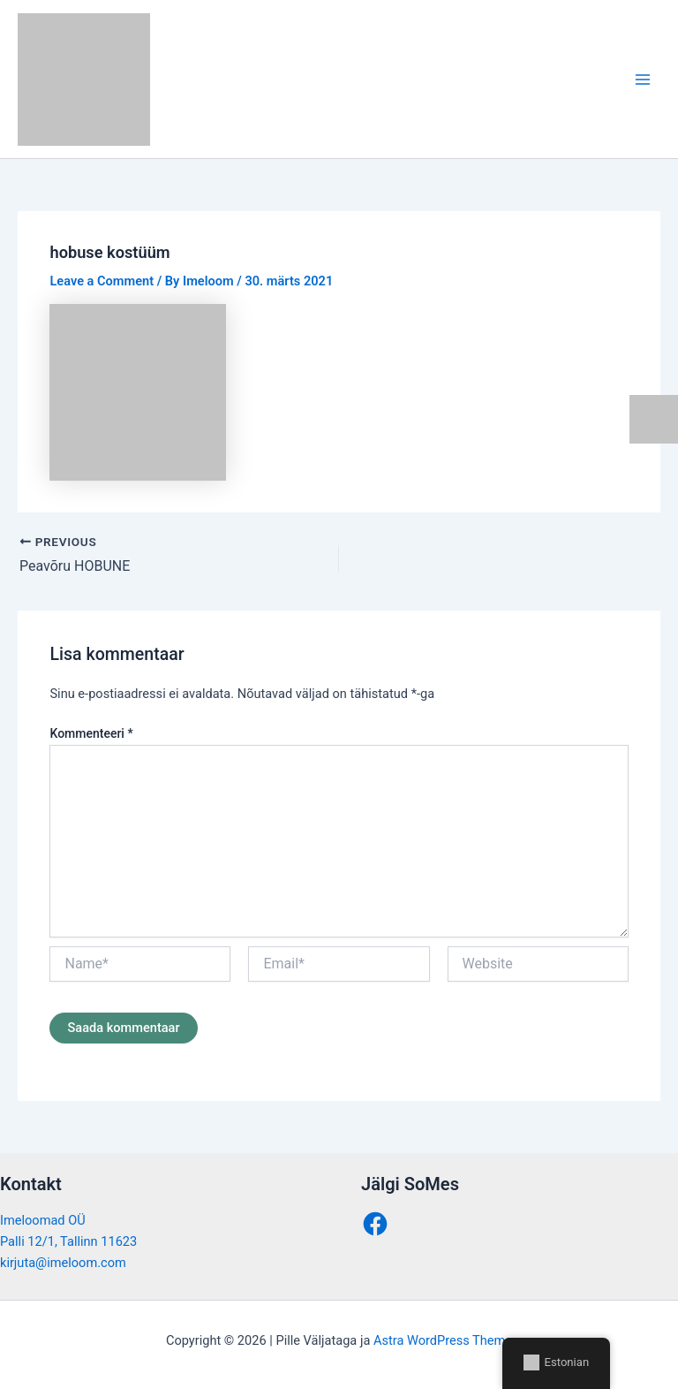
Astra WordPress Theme (442, 1340)
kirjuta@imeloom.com (63, 1263)
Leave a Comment (101, 281)
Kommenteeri (90, 733)
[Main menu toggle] (642, 78)
